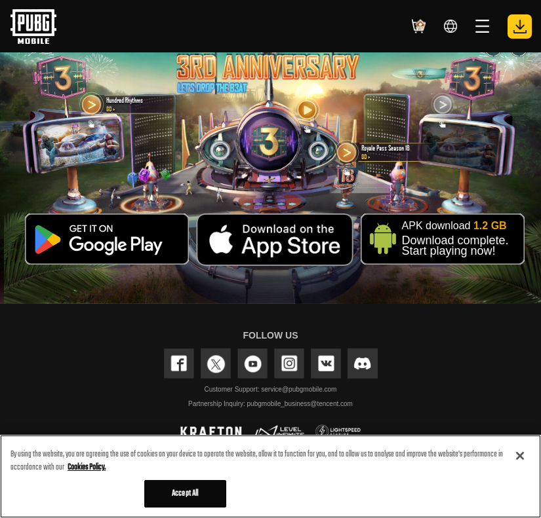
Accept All (185, 493)
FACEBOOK (179, 363)
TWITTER (216, 363)
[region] (270, 476)
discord (363, 363)
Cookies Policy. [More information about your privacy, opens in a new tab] (87, 467)
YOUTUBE (252, 363)
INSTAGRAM (289, 363)
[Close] (520, 455)
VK (326, 363)
